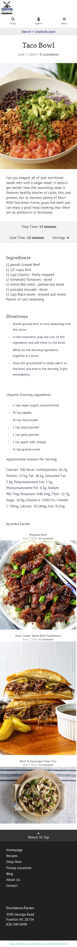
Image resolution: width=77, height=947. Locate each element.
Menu (64, 21)
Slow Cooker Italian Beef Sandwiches (38, 636)
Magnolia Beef (38, 535)
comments (49, 54)
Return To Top (38, 835)
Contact (12, 885)
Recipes (12, 856)
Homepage (14, 850)
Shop (13, 21)
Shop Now (14, 861)
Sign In (38, 21)
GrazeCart (61, 943)
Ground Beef (30, 264)
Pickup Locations (18, 868)
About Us (13, 879)
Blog (9, 874)
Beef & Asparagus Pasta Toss (38, 761)
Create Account (45, 31)
